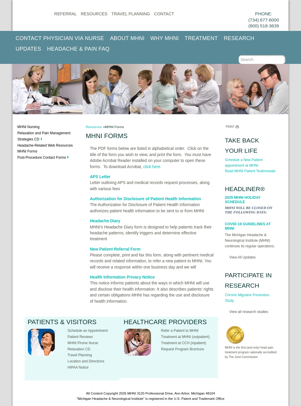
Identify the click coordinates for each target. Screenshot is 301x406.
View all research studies (248, 312)
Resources (94, 13)
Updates (28, 49)
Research (239, 38)
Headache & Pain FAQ (78, 49)
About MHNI (127, 38)
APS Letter (100, 177)
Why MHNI (164, 38)
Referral (65, 13)
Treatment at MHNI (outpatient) (185, 337)
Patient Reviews (80, 337)
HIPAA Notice (78, 367)
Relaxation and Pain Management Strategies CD (44, 136)
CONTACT (164, 13)
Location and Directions (86, 361)
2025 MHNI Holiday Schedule (242, 199)
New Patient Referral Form (115, 249)
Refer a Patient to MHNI (179, 331)
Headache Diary (105, 221)
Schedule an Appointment (88, 331)
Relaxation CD (79, 349)
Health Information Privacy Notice (122, 277)
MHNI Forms (27, 151)
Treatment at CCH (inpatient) (183, 343)
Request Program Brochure (182, 349)
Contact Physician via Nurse (60, 38)
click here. (152, 167)
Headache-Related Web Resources (45, 145)
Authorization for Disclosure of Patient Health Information (145, 199)
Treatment (201, 38)
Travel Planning (130, 13)
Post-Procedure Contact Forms (41, 157)
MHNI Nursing (28, 127)
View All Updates (242, 257)
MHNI (131, 393)
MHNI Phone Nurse (83, 343)
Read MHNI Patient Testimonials (250, 171)
